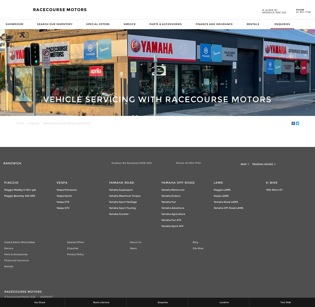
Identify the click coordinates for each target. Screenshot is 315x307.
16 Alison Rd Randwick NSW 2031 (274, 11)
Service (130, 24)
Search (306, 24)
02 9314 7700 (300, 11)
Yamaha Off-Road (178, 182)
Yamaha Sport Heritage (123, 201)
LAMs (218, 182)
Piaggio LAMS (222, 189)
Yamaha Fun (168, 201)
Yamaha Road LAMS (226, 201)
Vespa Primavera (67, 189)
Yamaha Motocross (172, 189)
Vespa (62, 182)
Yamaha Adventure (172, 207)
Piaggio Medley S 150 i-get (20, 189)
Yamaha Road (121, 182)
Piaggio (11, 182)
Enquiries (282, 24)
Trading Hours (262, 164)
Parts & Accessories (165, 24)
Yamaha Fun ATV (171, 220)
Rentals (253, 24)
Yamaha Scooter (119, 213)
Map (244, 164)
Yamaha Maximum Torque (124, 195)
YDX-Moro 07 (274, 189)
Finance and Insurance (214, 24)
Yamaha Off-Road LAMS (228, 207)
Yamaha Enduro (170, 195)
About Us (135, 242)
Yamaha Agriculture (173, 213)
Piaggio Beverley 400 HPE (19, 195)
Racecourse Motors (60, 9)
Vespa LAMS (221, 195)
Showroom (14, 24)
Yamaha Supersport (121, 189)
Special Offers (98, 24)
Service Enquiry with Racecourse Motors (66, 123)
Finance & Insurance (16, 260)
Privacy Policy (75, 254)
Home (20, 123)
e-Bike (272, 182)
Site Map (198, 248)
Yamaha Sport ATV (172, 226)
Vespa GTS (63, 201)
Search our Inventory (55, 24)
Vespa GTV (63, 207)
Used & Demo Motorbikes (19, 242)
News (133, 248)
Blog (195, 242)
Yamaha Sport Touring (122, 207)
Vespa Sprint (64, 195)
